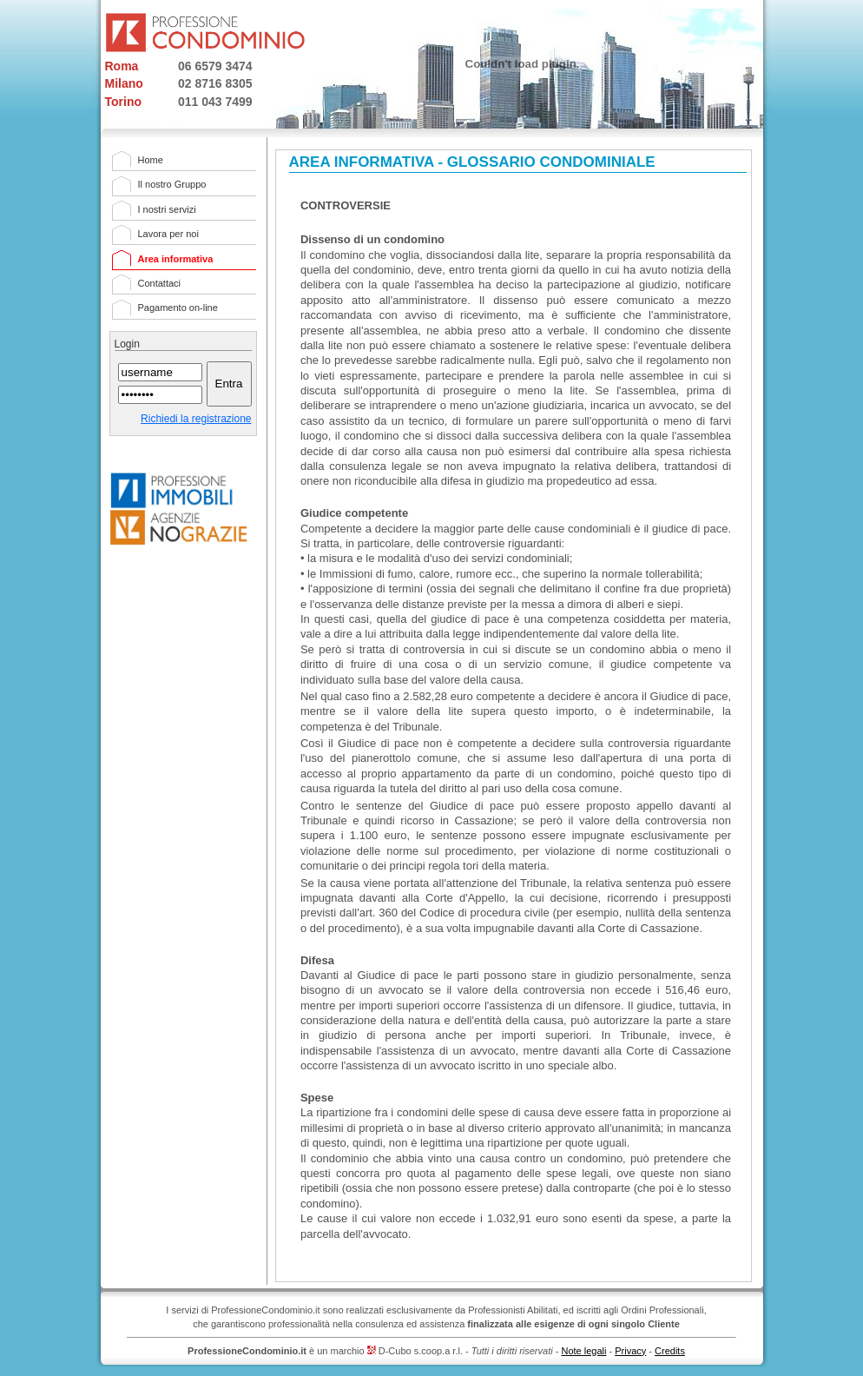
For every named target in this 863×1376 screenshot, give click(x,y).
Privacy (630, 1351)
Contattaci (159, 283)
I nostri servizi (167, 209)
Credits (670, 1351)
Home (150, 160)
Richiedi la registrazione (196, 419)
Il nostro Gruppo (172, 184)
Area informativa (176, 259)
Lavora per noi (168, 233)
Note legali (583, 1351)
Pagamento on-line (178, 307)
